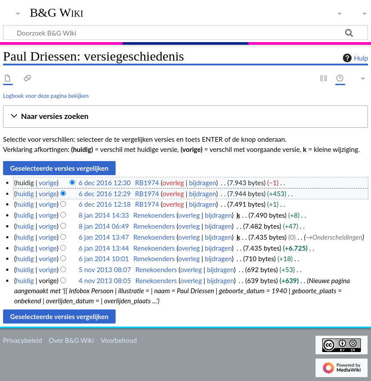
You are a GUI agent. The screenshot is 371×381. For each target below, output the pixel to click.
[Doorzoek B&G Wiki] (185, 32)
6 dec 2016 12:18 (105, 204)
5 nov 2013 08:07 (105, 269)
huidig (25, 194)
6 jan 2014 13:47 (104, 237)
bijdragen (202, 183)
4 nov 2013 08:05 (105, 280)
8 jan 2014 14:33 (104, 215)
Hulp (354, 58)
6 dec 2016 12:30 (105, 183)
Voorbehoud (119, 340)
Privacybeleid (22, 340)
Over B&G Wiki (71, 340)
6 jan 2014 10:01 (104, 258)
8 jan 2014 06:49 (104, 226)
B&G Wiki (57, 13)
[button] (185, 117)
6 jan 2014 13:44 (104, 248)
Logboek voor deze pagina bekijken (46, 95)
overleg (173, 183)
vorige (48, 183)
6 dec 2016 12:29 (105, 194)
